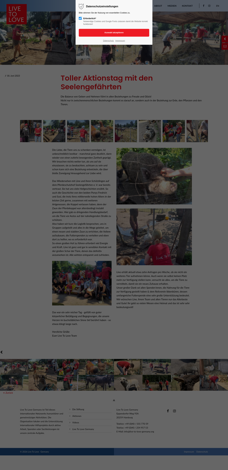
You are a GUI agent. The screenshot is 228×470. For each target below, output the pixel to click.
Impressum (120, 41)
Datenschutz (108, 41)
